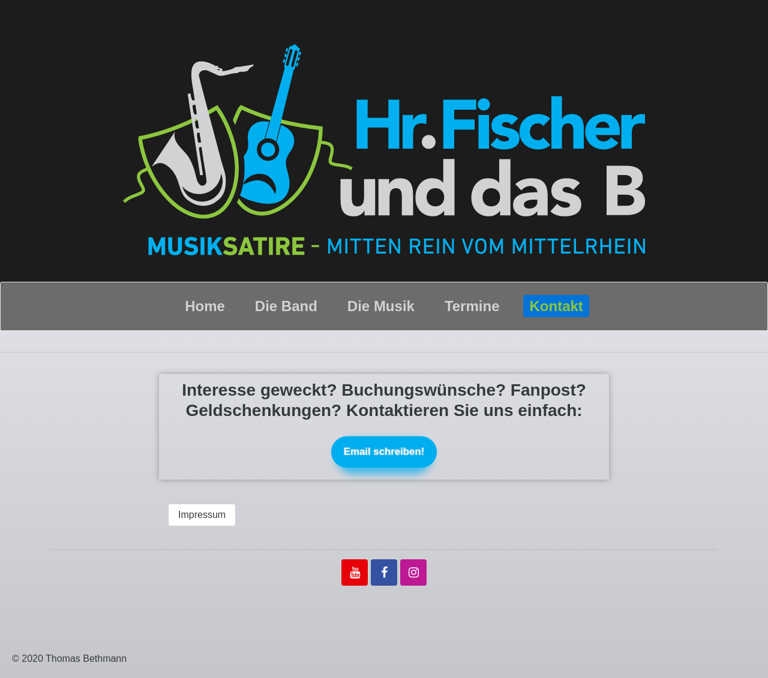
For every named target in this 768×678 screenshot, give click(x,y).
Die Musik (381, 306)
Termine (472, 306)
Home (205, 306)
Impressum (202, 515)
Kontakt (556, 306)
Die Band (286, 306)
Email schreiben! (384, 452)
